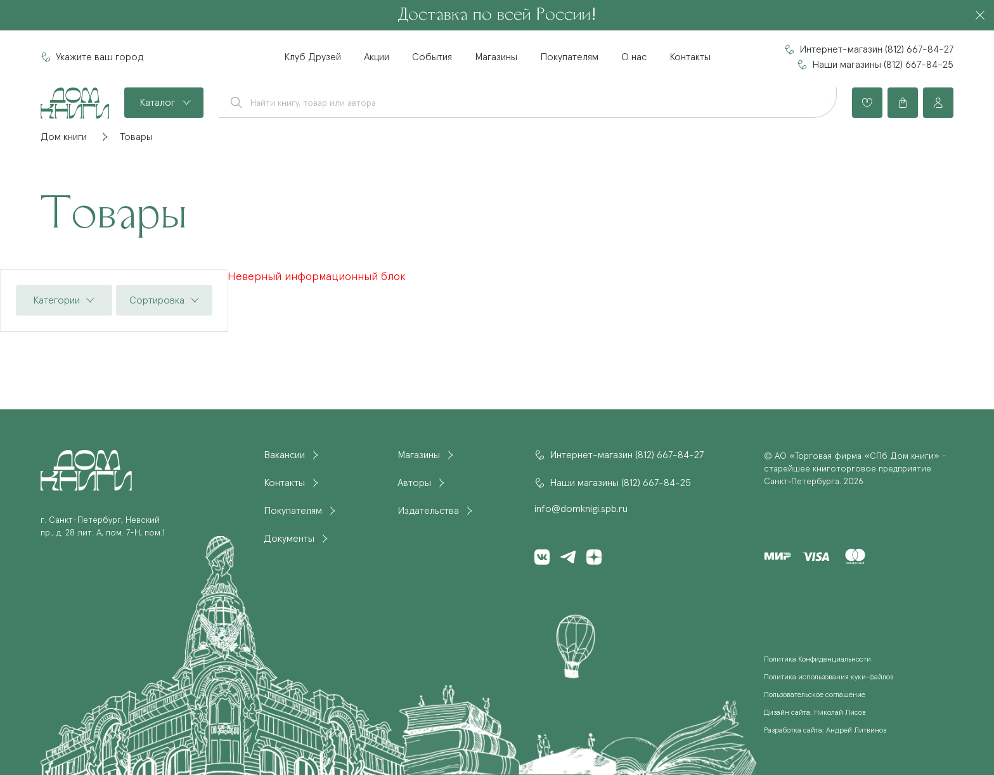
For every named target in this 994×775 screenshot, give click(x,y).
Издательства (428, 511)
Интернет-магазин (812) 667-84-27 (876, 49)
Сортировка (156, 300)
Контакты (690, 57)
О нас (634, 57)
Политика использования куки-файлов (829, 677)
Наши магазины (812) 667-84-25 (882, 65)
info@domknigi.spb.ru (581, 509)
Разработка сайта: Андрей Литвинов (825, 730)
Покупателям (569, 57)
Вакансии (284, 455)
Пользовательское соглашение (814, 695)
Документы (289, 539)
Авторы (414, 483)
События (432, 57)
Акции (376, 57)
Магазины (496, 57)
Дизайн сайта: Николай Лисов (815, 713)
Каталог (157, 103)
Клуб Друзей (312, 57)
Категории (56, 300)
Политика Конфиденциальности (817, 659)
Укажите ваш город (99, 57)
